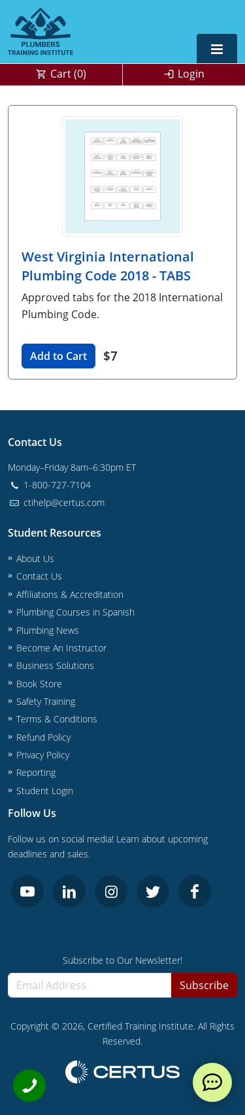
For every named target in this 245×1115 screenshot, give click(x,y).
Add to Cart (58, 356)
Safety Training (45, 701)
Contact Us (39, 576)
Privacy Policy (42, 755)
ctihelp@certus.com (56, 502)
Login (191, 74)
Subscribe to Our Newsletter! (122, 960)
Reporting (36, 772)
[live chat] (212, 1082)
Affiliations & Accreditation (69, 594)
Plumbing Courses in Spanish (75, 612)
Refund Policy (43, 737)
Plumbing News (47, 630)
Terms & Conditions (56, 719)
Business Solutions (55, 665)
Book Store (39, 683)
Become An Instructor (61, 648)
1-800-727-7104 (49, 485)
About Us (35, 558)
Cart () (68, 74)
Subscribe (204, 985)
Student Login (44, 790)
